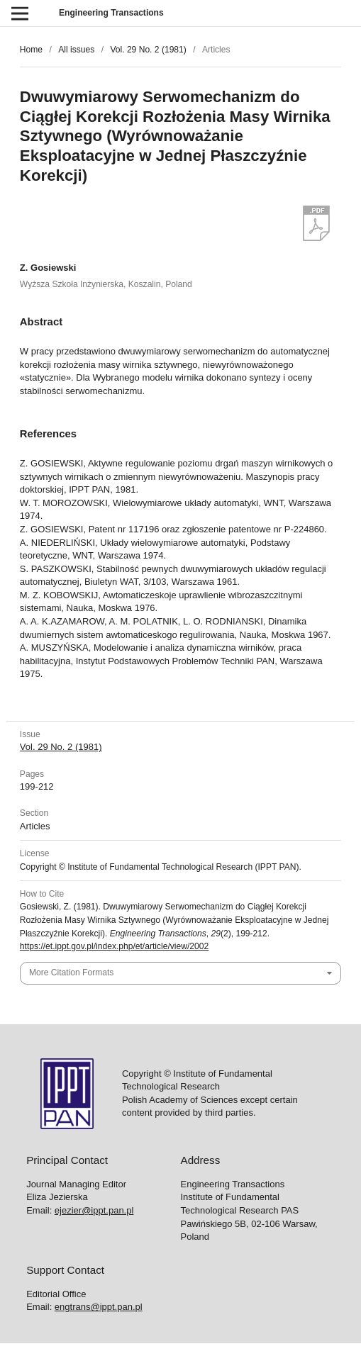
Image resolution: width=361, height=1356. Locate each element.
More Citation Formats (71, 972)
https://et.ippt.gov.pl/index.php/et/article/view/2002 (114, 946)
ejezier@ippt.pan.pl (94, 1210)
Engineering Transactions (111, 13)
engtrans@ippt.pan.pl (99, 1306)
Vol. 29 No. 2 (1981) (148, 50)
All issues (76, 50)
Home (31, 50)
